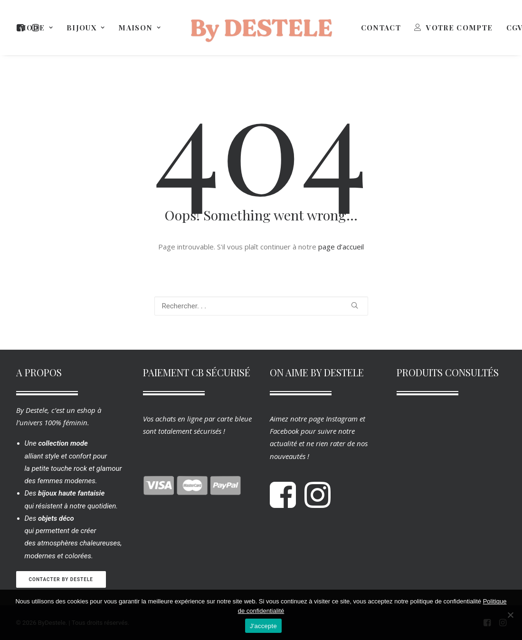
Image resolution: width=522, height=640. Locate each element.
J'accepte (263, 626)
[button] (354, 305)
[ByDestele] (261, 28)
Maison (139, 27)
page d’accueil (341, 246)
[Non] (510, 615)
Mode (36, 27)
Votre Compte (459, 27)
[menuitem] (36, 27)
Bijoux (85, 27)
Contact (381, 27)
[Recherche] (261, 305)
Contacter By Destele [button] (61, 579)
